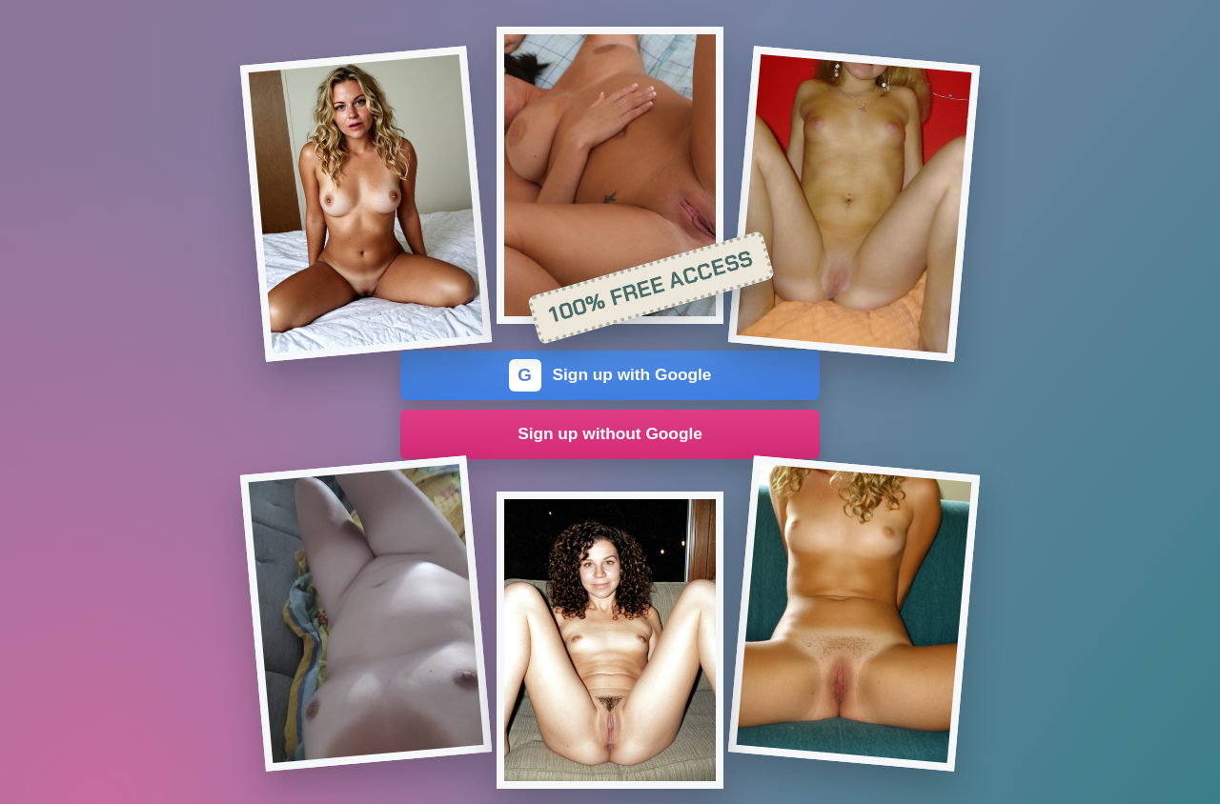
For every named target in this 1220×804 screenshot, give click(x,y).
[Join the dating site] (366, 204)
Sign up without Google (610, 433)
